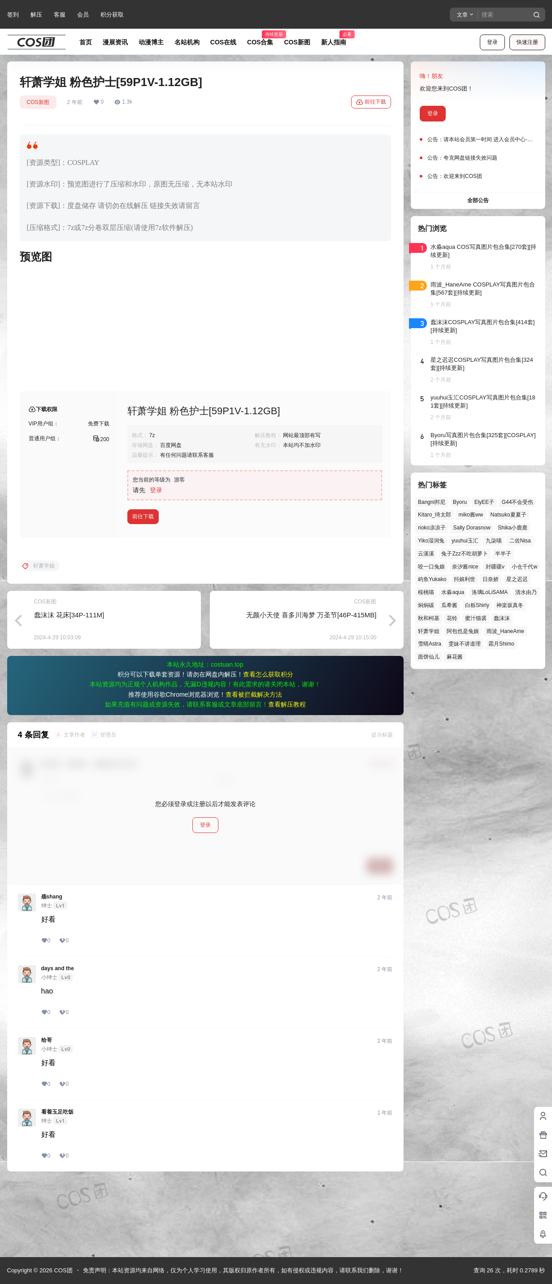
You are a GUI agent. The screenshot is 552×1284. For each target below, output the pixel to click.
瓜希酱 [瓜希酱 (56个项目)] (449, 605)
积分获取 (112, 14)
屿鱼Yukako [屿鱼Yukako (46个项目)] (432, 579)
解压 (36, 14)
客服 (59, 14)
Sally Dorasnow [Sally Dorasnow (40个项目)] (471, 528)
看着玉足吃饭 (57, 1184)
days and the (57, 1040)
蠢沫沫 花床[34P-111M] (69, 687)
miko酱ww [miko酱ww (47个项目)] (470, 515)
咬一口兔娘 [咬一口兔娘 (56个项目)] (431, 567)
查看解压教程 (287, 776)
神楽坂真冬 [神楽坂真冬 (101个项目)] (509, 605)
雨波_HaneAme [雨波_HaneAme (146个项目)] (505, 631)
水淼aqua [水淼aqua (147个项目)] (452, 592)
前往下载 (371, 102)
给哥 (46, 1112)
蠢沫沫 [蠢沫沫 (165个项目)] (502, 618)
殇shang (51, 969)
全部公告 (478, 200)
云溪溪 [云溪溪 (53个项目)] (426, 554)
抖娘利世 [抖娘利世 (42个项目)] (464, 579)
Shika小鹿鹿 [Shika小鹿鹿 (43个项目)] (512, 528)
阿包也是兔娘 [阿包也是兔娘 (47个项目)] (463, 631)
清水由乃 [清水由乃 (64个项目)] (525, 592)
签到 (13, 14)
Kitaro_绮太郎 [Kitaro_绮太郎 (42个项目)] (434, 515)
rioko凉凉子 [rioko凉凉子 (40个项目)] (432, 528)
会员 (83, 14)
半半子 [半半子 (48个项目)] (503, 554)
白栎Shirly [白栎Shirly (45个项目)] (477, 605)
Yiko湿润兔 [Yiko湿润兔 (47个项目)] (431, 541)
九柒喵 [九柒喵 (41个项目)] (494, 541)
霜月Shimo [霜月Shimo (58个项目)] (501, 644)
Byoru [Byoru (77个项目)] (459, 502)
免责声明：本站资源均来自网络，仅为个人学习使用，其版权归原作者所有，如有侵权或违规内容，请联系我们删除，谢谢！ (243, 1270)
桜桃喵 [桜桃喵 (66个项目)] (426, 592)
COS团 (62, 1270)
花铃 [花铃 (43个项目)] (452, 618)
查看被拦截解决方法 (254, 766)
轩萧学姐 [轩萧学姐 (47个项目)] (428, 631)
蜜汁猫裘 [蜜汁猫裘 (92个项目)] (475, 618)
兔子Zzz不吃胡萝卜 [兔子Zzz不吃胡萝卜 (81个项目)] (464, 554)
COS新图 (38, 102)
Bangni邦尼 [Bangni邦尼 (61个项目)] (431, 502)
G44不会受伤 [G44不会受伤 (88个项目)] (517, 502)
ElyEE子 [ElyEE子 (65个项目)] (484, 502)
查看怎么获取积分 (268, 746)
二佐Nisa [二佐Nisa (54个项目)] (519, 541)
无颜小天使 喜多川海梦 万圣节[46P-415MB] (311, 687)
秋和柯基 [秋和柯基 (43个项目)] (428, 618)
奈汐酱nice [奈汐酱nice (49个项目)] (465, 567)
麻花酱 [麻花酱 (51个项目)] (455, 657)
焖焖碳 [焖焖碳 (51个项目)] (426, 605)
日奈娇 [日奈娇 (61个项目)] (490, 579)
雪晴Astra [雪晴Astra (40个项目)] (429, 644)
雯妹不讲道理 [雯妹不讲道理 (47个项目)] (464, 644)
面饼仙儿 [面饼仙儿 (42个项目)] (428, 657)
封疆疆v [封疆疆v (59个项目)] (494, 567)
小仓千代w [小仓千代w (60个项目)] (524, 567)
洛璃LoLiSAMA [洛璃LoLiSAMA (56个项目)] (489, 592)
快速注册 (527, 42)
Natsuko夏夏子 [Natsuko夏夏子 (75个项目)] (508, 515)
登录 (492, 42)
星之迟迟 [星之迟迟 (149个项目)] (516, 579)
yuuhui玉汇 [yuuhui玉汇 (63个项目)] (465, 541)
